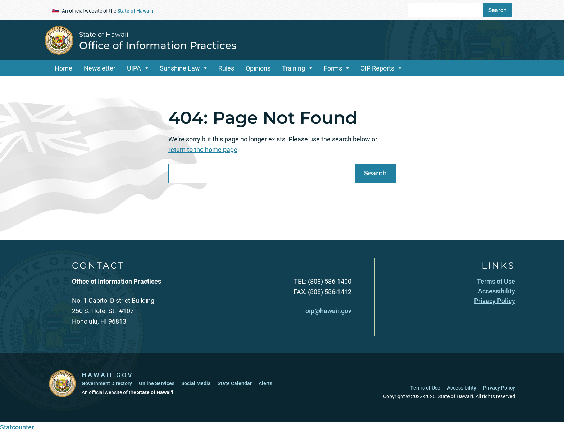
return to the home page (202, 149)
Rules (226, 68)
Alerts (265, 383)
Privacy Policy (499, 388)
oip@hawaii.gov (328, 311)
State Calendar (235, 383)
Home (63, 68)
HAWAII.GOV (107, 375)
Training (293, 68)
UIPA (134, 68)
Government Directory (107, 383)
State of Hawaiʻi (135, 11)
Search (497, 10)
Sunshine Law (180, 68)
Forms (333, 68)
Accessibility (461, 388)
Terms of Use (425, 388)
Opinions (258, 68)
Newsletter (99, 68)
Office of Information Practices (157, 45)
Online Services (156, 383)
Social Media (196, 383)
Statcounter (17, 427)
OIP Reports (377, 68)
